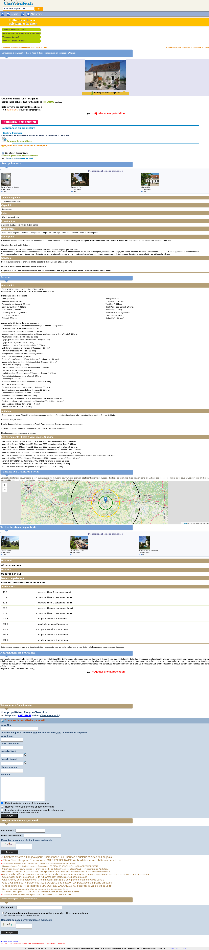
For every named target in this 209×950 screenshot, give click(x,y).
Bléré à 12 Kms (26, 291)
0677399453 (24, 715)
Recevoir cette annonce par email (17, 158)
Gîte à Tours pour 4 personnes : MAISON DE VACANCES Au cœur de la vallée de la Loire (57, 885)
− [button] (5, 489)
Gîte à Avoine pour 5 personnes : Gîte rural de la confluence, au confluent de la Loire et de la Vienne (40, 892)
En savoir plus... (173, 948)
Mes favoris (36, 14)
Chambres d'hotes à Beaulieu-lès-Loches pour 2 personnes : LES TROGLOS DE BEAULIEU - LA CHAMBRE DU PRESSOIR (50, 866)
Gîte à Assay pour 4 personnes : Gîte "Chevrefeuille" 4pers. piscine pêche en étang (44, 877)
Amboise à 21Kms (23, 289)
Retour (14, 14)
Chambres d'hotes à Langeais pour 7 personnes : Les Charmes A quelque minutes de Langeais (57, 857)
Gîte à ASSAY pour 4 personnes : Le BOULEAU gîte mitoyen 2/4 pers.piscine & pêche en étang (57, 882)
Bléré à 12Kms (8, 289)
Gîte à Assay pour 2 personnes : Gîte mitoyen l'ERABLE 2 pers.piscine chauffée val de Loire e (53, 879)
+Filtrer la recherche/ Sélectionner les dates (22, 21)
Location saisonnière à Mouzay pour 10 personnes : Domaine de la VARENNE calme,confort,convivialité (38, 863)
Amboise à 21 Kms (10, 291)
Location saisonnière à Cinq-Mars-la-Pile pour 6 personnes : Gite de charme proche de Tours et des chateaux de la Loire (56, 871)
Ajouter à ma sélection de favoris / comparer (24, 145)
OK (184, 948)
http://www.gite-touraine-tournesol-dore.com (19, 156)
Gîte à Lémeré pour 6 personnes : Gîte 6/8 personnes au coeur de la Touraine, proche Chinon (35, 889)
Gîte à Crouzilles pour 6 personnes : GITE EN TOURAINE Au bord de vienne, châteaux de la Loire (61, 860)
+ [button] (5, 485)
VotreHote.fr (22, 3)
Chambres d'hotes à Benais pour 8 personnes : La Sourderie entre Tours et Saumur (36, 894)
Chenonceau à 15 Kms (44, 291)
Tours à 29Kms (39, 289)
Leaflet (184, 523)
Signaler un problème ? (10, 941)
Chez (8, 3)
